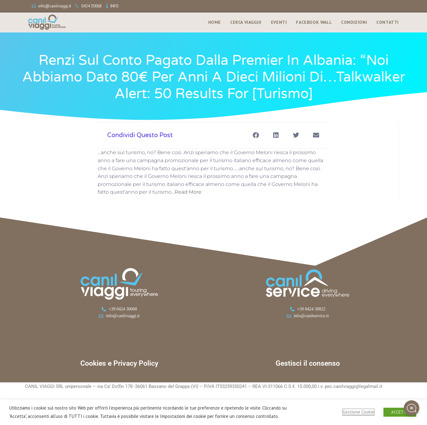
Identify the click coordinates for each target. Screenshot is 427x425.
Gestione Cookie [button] (358, 412)
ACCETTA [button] (399, 412)
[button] (256, 135)
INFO (114, 6)
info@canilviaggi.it (54, 6)
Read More (188, 192)
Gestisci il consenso (308, 363)
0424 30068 (91, 6)
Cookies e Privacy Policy (119, 363)
